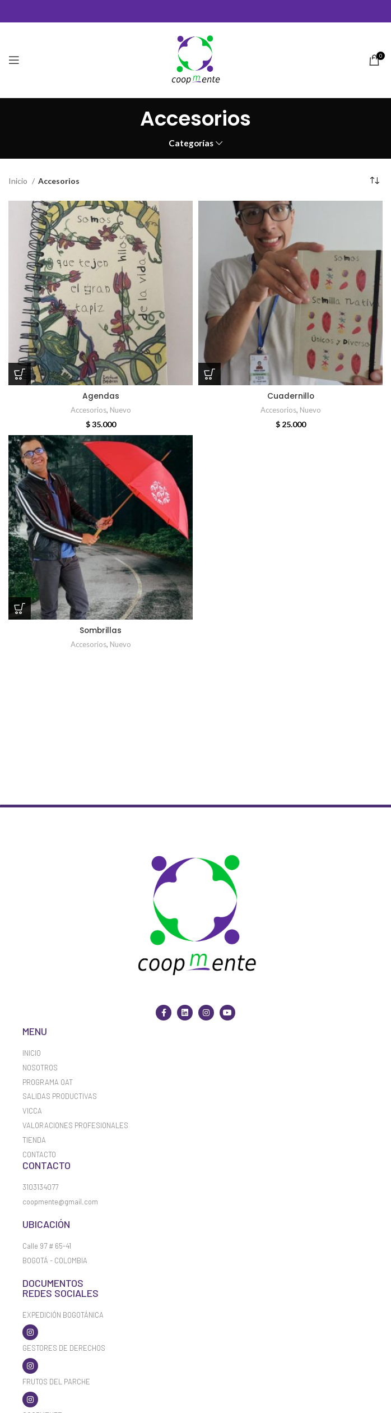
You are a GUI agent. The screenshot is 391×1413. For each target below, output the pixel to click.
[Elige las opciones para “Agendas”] (19, 374)
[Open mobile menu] (14, 60)
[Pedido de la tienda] (374, 181)
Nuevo (121, 409)
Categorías (191, 143)
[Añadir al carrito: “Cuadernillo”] (209, 374)
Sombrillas (100, 630)
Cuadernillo (290, 395)
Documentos (52, 1283)
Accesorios (87, 409)
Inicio (18, 181)
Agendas (100, 395)
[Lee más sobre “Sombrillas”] (19, 608)
